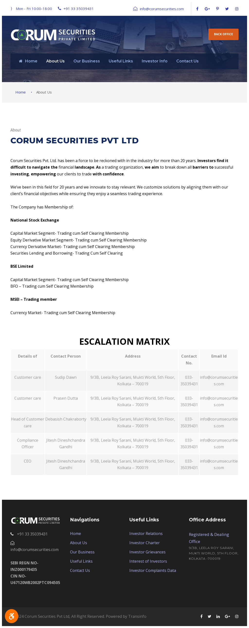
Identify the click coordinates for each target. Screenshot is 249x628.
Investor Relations (146, 533)
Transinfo (137, 616)
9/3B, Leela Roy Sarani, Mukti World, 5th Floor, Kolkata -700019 (214, 553)
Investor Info (155, 61)
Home (28, 61)
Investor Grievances (147, 552)
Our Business (86, 61)
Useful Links (121, 61)
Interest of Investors (148, 561)
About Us (55, 61)
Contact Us (187, 61)
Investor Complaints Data (152, 570)
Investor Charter (144, 542)
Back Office (223, 34)
